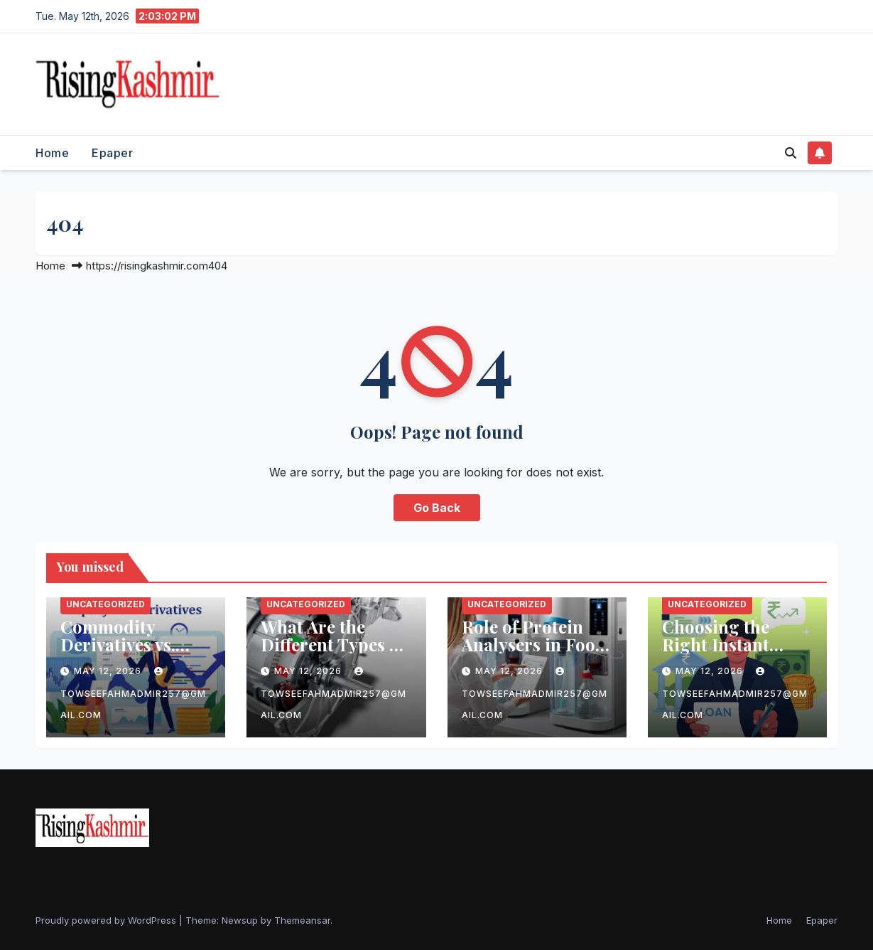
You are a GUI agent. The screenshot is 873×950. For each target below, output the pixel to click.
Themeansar (302, 920)
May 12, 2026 (109, 671)
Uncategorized (105, 604)
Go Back (436, 508)
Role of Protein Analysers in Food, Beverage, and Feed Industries (536, 653)
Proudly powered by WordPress (107, 920)
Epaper (112, 153)
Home (52, 153)
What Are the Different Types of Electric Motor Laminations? (333, 653)
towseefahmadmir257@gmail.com (133, 693)
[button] (790, 153)
